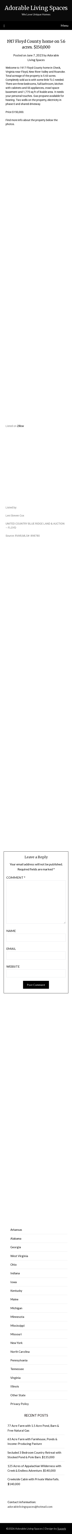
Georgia (15, 1247)
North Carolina (20, 1351)
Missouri (16, 1334)
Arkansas (16, 1229)
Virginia (15, 1377)
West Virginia (19, 1256)
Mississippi (17, 1325)
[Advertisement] (36, 183)
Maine (14, 1299)
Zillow (20, 426)
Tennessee (17, 1369)
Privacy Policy (19, 1403)
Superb (61, 1528)
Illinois (14, 1386)
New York (16, 1343)
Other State (18, 1395)
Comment (15, 877)
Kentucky (16, 1290)
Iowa (13, 1282)
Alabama (15, 1238)
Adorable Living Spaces (36, 8)
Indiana (15, 1273)
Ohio (13, 1264)
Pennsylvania (18, 1360)
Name (11, 931)
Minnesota (17, 1316)
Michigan (16, 1308)
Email (11, 948)
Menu (64, 25)
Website (13, 966)
